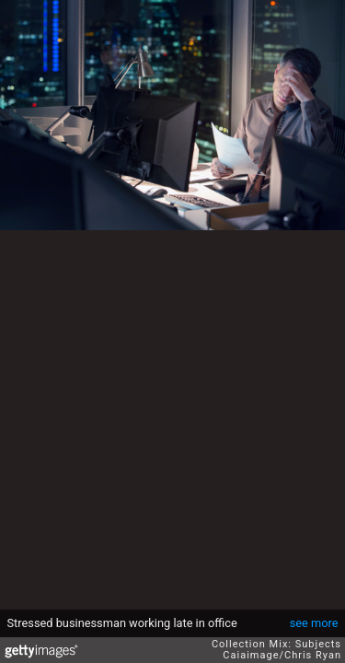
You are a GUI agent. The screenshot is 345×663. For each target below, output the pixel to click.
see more (314, 623)
